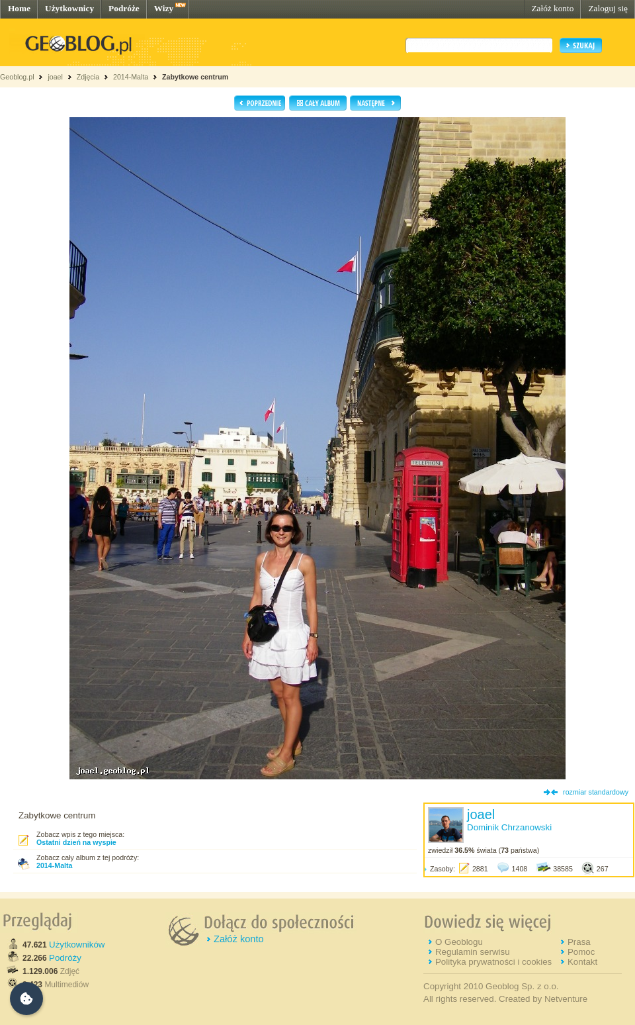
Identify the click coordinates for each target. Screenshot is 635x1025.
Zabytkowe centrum (195, 77)
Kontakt (582, 962)
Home (19, 8)
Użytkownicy (69, 8)
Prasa (579, 942)
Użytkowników (77, 945)
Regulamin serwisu (472, 952)
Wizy (163, 8)
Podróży (65, 958)
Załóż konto (552, 8)
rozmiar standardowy (595, 792)
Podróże (124, 8)
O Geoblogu (459, 942)
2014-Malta (130, 77)
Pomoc (581, 952)
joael (55, 77)
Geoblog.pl (17, 77)
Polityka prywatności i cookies (493, 962)
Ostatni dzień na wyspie (76, 842)
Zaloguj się (608, 8)
